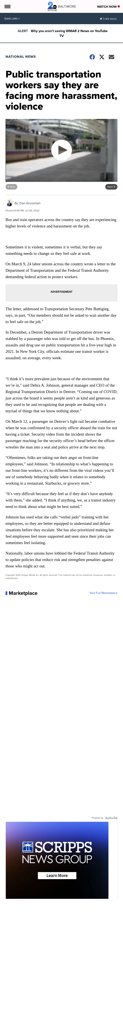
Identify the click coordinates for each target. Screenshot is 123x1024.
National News (21, 56)
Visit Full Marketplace (103, 593)
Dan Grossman (29, 203)
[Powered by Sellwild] (111, 817)
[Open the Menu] (7, 6)
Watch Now (108, 6)
